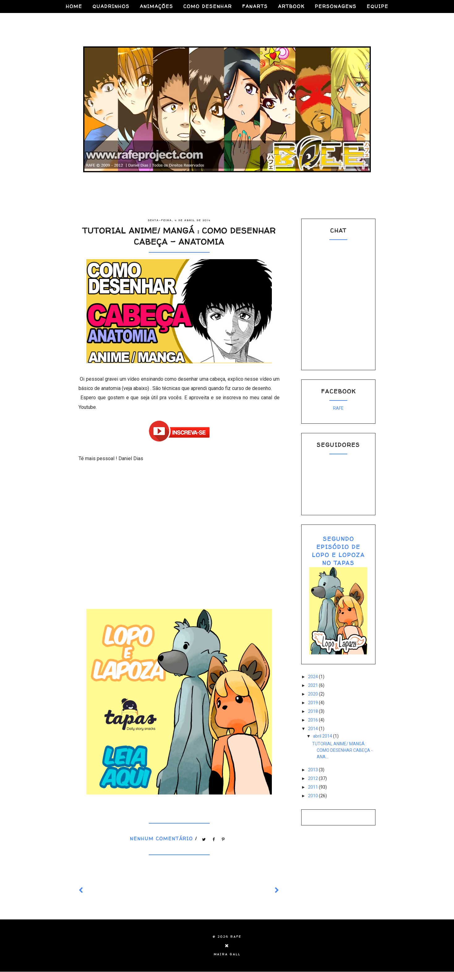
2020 (313, 694)
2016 (313, 719)
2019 (313, 702)
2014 (313, 728)
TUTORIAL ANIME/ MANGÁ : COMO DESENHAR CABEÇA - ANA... (342, 750)
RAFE (338, 408)
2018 (313, 711)
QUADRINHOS (111, 6)
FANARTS (255, 6)
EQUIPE (377, 6)
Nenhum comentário (162, 838)
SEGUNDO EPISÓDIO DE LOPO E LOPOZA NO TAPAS (338, 551)
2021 (313, 685)
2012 (313, 778)
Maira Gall (227, 954)
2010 (313, 795)
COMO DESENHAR (207, 6)
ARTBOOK (291, 6)
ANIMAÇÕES (156, 6)
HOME (74, 6)
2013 (313, 769)
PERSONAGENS (336, 6)
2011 (313, 787)
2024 (313, 676)
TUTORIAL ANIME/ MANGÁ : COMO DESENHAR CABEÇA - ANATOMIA (179, 236)
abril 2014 (323, 736)
